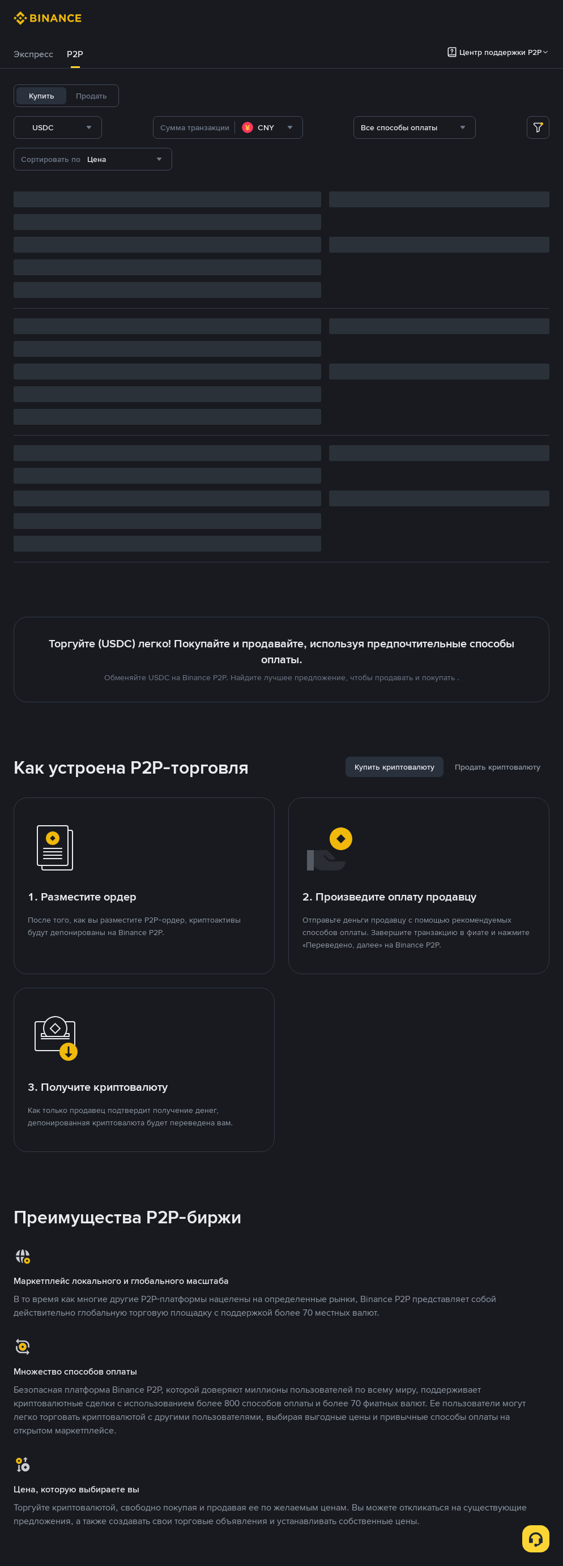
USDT (143, 96)
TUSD (350, 96)
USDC (201, 96)
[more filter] (538, 127)
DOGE (383, 96)
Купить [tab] (41, 96)
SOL (284, 96)
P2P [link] (75, 54)
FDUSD (316, 96)
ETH (258, 96)
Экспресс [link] (33, 54)
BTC (172, 96)
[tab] (33, 54)
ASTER (417, 96)
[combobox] (129, 127)
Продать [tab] (91, 96)
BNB (232, 96)
